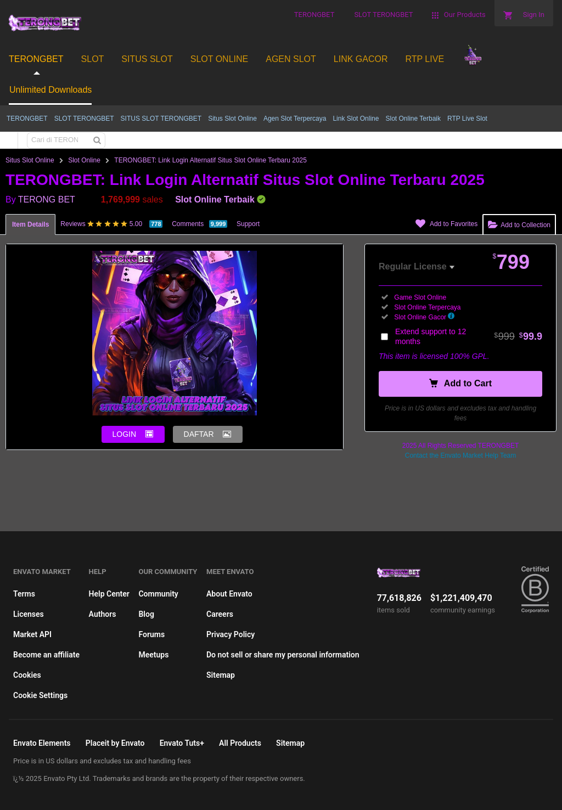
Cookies (27, 675)
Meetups (153, 654)
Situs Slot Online (232, 118)
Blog (146, 614)
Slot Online (84, 160)
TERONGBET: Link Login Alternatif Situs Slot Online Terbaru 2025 (210, 160)
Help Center (109, 593)
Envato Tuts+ (182, 743)
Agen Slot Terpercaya (295, 118)
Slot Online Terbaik (413, 118)
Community (158, 593)
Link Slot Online (356, 118)
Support (248, 224)
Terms (24, 593)
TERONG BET (46, 199)
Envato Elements (42, 743)
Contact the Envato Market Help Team (460, 455)
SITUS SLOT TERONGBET (161, 118)
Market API (32, 634)
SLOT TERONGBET (84, 118)
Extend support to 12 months (468, 336)
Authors (102, 614)
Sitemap (220, 675)
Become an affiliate (46, 654)
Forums (151, 634)
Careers (219, 614)
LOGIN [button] (125, 434)
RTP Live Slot (467, 118)
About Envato (229, 593)
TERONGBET (27, 118)
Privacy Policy (230, 634)
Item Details (30, 224)
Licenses (28, 614)
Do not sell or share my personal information (282, 654)
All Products (240, 743)
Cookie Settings (40, 695)
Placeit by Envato (115, 743)
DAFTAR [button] (199, 434)
